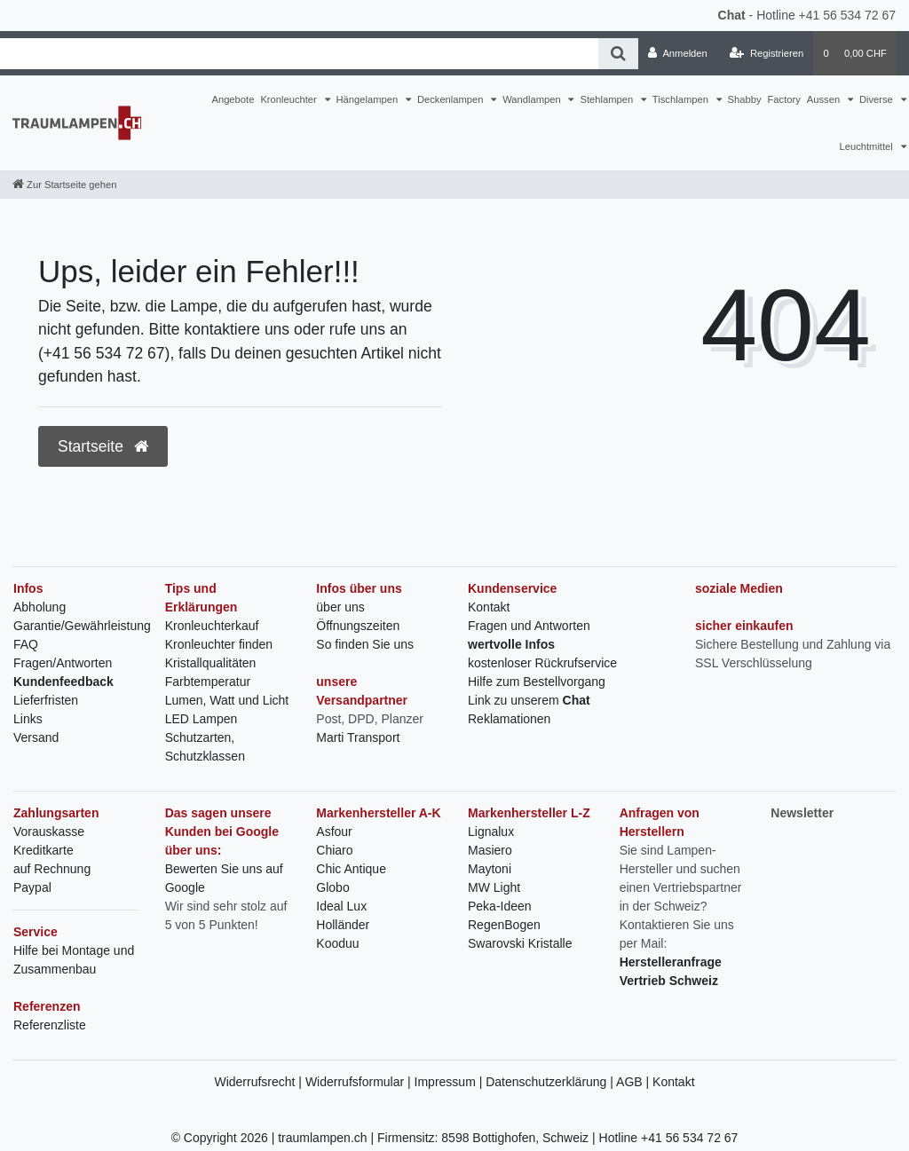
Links (28, 719)
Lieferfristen (45, 700)
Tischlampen (681, 99)
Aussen (824, 99)
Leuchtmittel (867, 146)
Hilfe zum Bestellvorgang (536, 681)
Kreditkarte (43, 850)
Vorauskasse (48, 831)
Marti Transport (357, 737)
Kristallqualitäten (211, 663)
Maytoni (489, 869)
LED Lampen (201, 719)
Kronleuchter (290, 99)
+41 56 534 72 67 (847, 15)
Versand (36, 737)
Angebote (232, 99)
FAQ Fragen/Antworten (62, 653)
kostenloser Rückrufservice (542, 663)
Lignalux (491, 831)
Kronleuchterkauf (212, 626)
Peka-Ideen (500, 906)
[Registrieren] (766, 53)
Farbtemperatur (207, 681)
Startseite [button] (103, 446)
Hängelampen (368, 99)
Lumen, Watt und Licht (227, 700)
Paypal (32, 887)
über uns (340, 607)
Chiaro (334, 850)
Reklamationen (509, 719)
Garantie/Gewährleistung (82, 626)
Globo (332, 887)
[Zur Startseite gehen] (64, 184)
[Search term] (299, 53)
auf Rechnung (52, 869)
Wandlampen (533, 99)
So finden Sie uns (365, 644)
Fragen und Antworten (529, 626)
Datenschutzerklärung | (551, 1082)
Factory (784, 99)
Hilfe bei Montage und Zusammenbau (73, 959)
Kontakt (489, 607)
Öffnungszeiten (357, 626)
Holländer (342, 925)
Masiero (490, 850)
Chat (732, 15)
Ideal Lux (341, 906)
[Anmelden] (677, 53)
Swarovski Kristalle (520, 943)
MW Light (494, 887)
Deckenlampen (451, 99)
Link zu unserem (529, 700)
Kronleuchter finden (219, 644)
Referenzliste (49, 1025)
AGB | (634, 1082)
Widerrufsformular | (360, 1082)
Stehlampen (608, 99)
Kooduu (337, 943)
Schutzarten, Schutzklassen (205, 746)
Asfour (334, 831)
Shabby (745, 99)
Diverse (877, 99)
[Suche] (618, 53)
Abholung (39, 607)
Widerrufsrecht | (259, 1082)
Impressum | (450, 1082)
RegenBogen (504, 925)
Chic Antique (351, 869)
